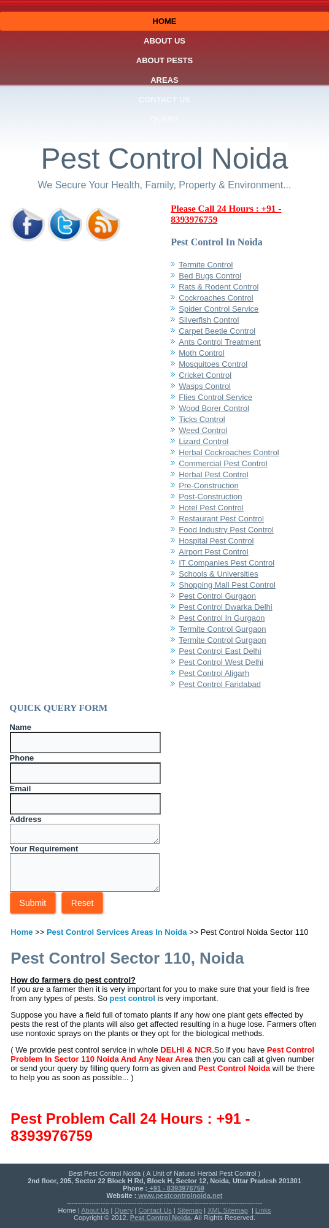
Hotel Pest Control (211, 507)
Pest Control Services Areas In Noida (117, 932)
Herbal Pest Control (213, 474)
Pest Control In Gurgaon (222, 618)
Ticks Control (202, 419)
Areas (164, 80)
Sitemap (189, 1210)
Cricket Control (205, 375)
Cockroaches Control (216, 297)
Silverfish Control (209, 319)
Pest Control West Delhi (221, 662)
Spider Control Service (218, 308)
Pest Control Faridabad (220, 684)
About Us (164, 40)
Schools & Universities (218, 573)
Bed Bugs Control (210, 275)
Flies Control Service (215, 397)
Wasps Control (205, 386)
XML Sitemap (227, 1210)
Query (164, 119)
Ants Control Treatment (220, 342)
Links (263, 1210)
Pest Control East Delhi (220, 651)
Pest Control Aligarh (214, 673)
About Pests (164, 60)
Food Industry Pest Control (226, 529)
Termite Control (206, 264)
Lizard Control (203, 441)
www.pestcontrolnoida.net (179, 1195)
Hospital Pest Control (216, 540)
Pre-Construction (209, 485)
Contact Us (164, 99)
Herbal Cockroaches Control (229, 452)
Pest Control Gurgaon (217, 596)
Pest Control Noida (164, 158)
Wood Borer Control (214, 408)
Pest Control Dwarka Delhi (225, 607)
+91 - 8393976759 (175, 1188)
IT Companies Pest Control (226, 562)
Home (165, 21)
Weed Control (203, 430)
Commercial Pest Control (223, 463)
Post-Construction (210, 496)
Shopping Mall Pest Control (227, 584)
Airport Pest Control (213, 551)
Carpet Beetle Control (217, 331)
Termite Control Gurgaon (222, 629)
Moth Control (201, 353)
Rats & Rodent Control (218, 286)
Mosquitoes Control (213, 364)
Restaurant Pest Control (221, 518)
